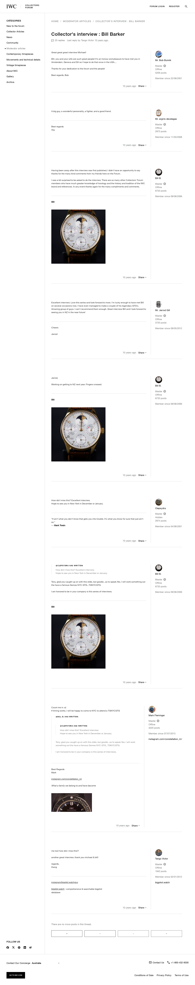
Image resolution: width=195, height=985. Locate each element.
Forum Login (157, 6)
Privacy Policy (164, 975)
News (9, 37)
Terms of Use (181, 975)
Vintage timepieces (16, 65)
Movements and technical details (23, 59)
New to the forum (15, 25)
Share (141, 86)
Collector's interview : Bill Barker (120, 21)
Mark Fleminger (157, 715)
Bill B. (158, 178)
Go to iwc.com (15, 975)
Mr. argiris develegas (166, 118)
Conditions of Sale (143, 975)
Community (12, 42)
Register (174, 6)
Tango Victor (87, 40)
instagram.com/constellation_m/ (165, 739)
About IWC (12, 70)
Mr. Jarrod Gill (162, 310)
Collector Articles (15, 31)
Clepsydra (160, 508)
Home (55, 21)
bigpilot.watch (162, 882)
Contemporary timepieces (19, 53)
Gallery (10, 76)
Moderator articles (15, 48)
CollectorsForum (22, 6)
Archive (10, 82)
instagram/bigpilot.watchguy (64, 882)
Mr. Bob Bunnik (163, 60)
